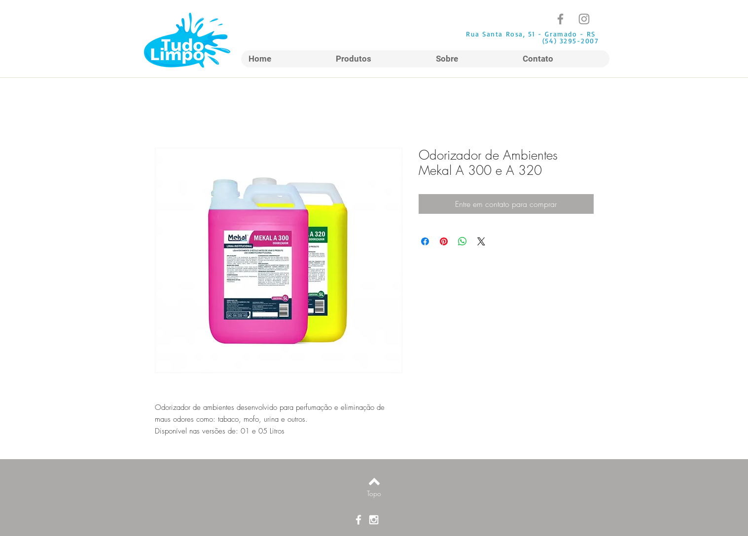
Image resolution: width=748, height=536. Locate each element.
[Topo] (374, 494)
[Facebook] (560, 19)
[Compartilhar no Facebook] (425, 241)
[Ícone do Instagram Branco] (373, 519)
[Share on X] (481, 241)
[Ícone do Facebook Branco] (358, 519)
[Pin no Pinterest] (444, 241)
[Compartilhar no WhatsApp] (462, 241)
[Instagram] (584, 19)
